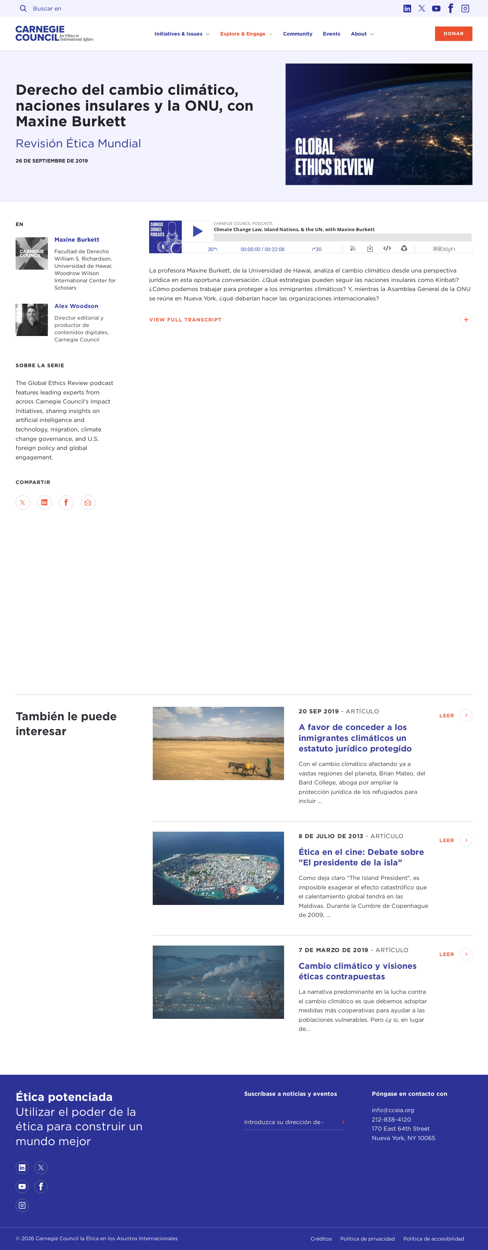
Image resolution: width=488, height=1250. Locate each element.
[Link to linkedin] (407, 8)
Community (297, 34)
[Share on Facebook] (66, 502)
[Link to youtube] (436, 8)
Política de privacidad (367, 1239)
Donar (454, 33)
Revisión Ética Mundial (78, 143)
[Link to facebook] (450, 8)
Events (331, 34)
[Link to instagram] (465, 8)
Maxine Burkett (76, 239)
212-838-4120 (391, 1119)
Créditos (321, 1239)
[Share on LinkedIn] (44, 502)
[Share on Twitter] (23, 502)
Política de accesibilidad (433, 1239)
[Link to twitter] (421, 8)
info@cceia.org (393, 1110)
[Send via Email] (88, 502)
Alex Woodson (76, 306)
